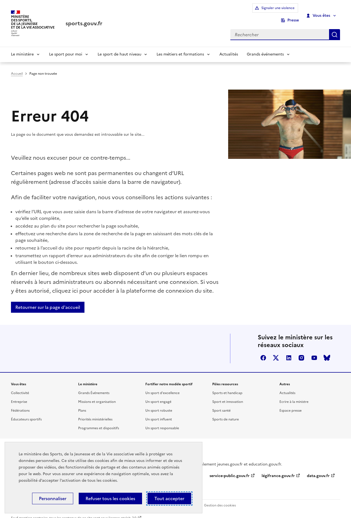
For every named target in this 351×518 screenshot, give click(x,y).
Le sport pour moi (65, 47)
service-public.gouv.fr (230, 468)
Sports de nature (225, 411)
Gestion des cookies (220, 497)
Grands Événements (93, 385)
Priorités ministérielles (95, 411)
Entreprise (19, 394)
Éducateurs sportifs (26, 411)
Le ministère (22, 47)
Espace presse (290, 403)
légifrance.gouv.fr (278, 468)
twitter (275, 350)
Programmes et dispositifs (98, 420)
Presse (293, 12)
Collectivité (20, 385)
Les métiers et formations (180, 47)
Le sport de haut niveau (119, 47)
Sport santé (221, 403)
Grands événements (265, 47)
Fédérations (20, 403)
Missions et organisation (97, 394)
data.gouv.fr (318, 468)
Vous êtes (318, 12)
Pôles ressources (225, 376)
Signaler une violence (254, 12)
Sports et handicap (227, 385)
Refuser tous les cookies (110, 498)
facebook (263, 350)
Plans (82, 403)
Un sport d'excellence (162, 385)
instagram (301, 350)
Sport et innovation (227, 394)
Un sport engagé (158, 394)
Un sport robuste (158, 403)
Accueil (17, 66)
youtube (314, 350)
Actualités (228, 47)
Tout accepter (169, 498)
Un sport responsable (162, 420)
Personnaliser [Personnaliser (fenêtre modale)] (52, 498)
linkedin (288, 350)
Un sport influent (158, 411)
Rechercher (334, 26)
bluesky (326, 350)
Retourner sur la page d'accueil (47, 300)
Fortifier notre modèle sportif (169, 376)
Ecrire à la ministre (293, 394)
